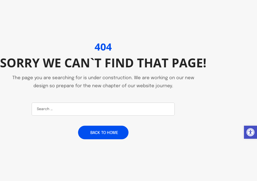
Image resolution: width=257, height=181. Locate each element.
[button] (250, 132)
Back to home (104, 133)
